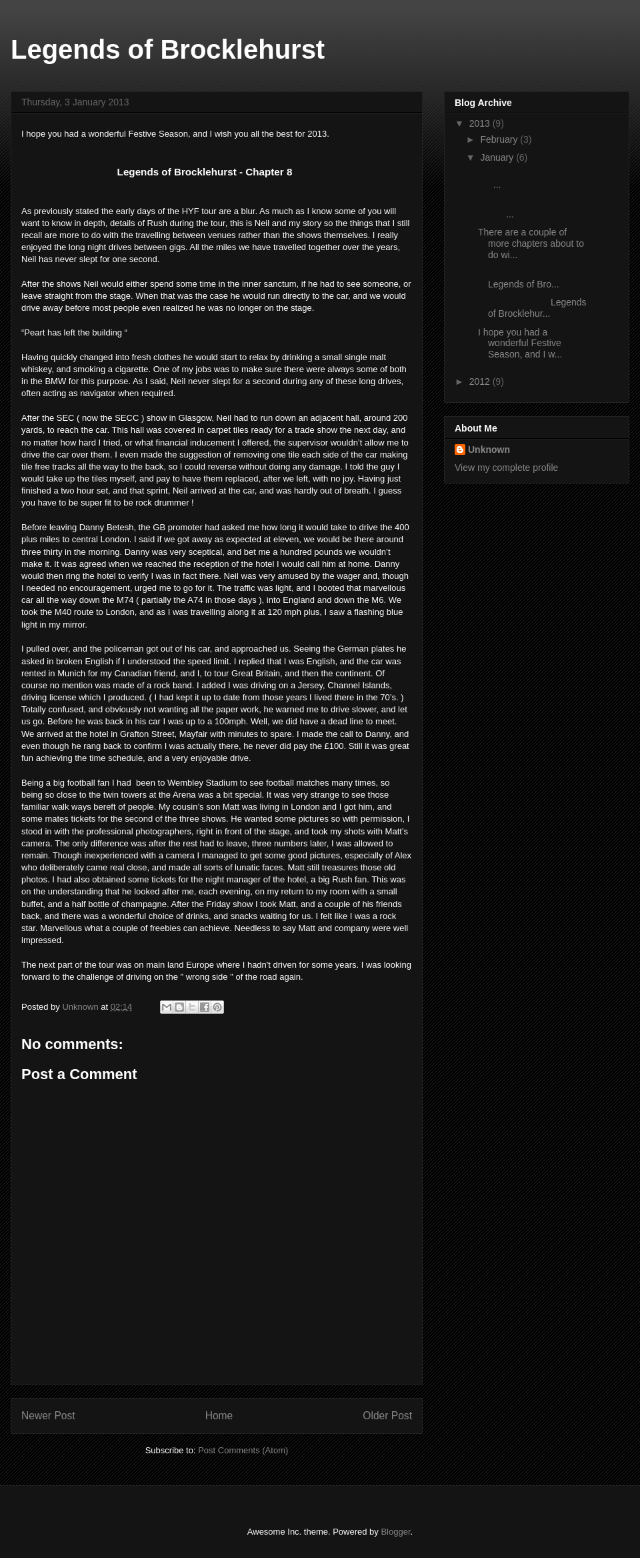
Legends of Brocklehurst (168, 49)
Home (219, 1415)
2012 (481, 381)
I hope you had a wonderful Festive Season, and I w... (520, 343)
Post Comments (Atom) (243, 1450)
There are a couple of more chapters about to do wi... (531, 243)
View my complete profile (506, 467)
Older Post (387, 1415)
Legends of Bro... (522, 278)
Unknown (489, 449)
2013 (481, 123)
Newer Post (48, 1415)
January (498, 157)
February (500, 139)
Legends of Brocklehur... (532, 308)
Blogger (395, 1532)
